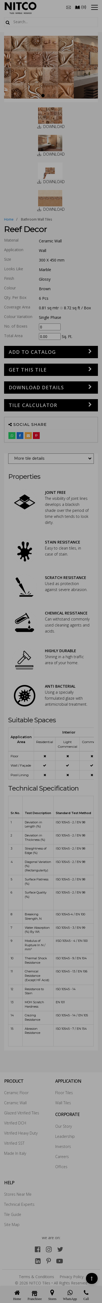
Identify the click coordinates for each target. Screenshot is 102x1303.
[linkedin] (38, 1260)
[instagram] (49, 1249)
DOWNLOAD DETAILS (36, 387)
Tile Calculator (33, 405)
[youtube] (59, 1260)
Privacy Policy (72, 1276)
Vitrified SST (14, 1143)
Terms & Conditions (36, 1276)
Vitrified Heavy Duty (21, 1133)
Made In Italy (15, 1153)
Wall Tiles (63, 1102)
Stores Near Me (18, 1194)
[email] (68, 7)
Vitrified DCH (15, 1123)
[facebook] (38, 1249)
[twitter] (60, 1249)
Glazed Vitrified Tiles (21, 1112)
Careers (62, 1156)
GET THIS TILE (28, 369)
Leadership (65, 1136)
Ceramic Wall (15, 1102)
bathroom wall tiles (36, 219)
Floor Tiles (64, 1092)
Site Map (12, 1224)
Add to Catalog (32, 352)
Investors (63, 1146)
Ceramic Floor (16, 1092)
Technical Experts (19, 1204)
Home (9, 219)
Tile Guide (12, 1214)
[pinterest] (48, 1260)
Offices (61, 1166)
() (80, 7)
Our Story (63, 1126)
